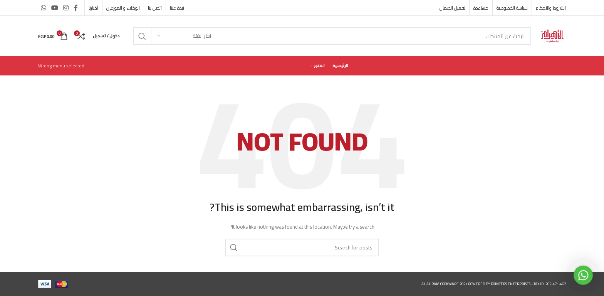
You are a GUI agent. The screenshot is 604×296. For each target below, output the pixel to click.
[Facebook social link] (76, 7)
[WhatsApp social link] (43, 7)
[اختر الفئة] (184, 36)
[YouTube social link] (54, 7)
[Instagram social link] (66, 7)
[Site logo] (552, 35)
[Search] (332, 36)
